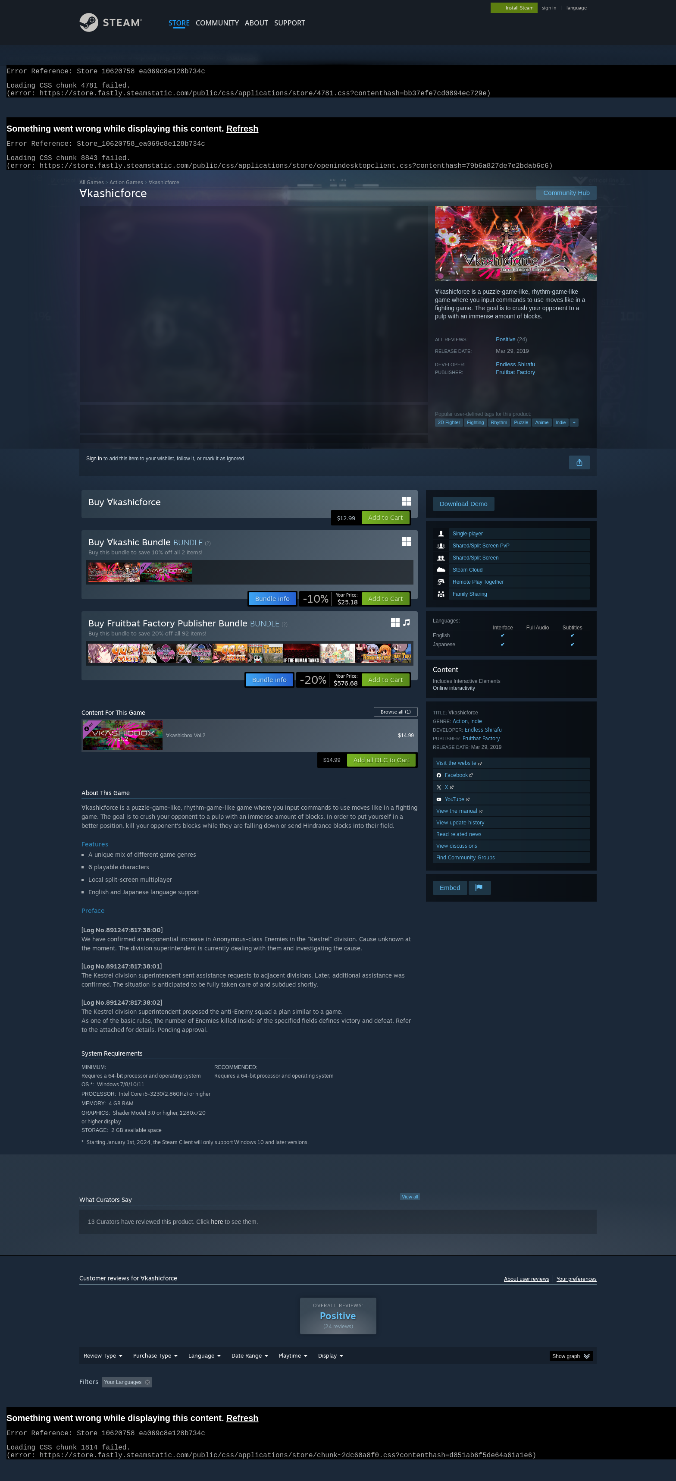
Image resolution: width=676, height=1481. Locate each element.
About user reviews (526, 1289)
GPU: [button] (484, 1399)
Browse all (396, 722)
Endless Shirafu (515, 374)
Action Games (126, 192)
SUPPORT (289, 23)
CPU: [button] (455, 1399)
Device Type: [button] (521, 1399)
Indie (561, 432)
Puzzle (521, 432)
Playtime (290, 1371)
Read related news (459, 844)
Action (460, 731)
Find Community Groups (465, 868)
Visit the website (459, 773)
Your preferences (577, 1289)
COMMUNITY (217, 23)
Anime (541, 432)
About (256, 23)
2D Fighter (449, 432)
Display (327, 1371)
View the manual (460, 821)
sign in (549, 8)
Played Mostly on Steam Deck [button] (338, 1399)
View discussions (456, 856)
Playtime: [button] (276, 1399)
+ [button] (574, 432)
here (217, 1232)
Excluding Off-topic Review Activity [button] (210, 1399)
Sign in (94, 469)
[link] (330, 609)
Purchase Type (152, 1371)
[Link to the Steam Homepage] (117, 29)
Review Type (100, 1371)
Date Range (247, 1371)
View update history (460, 833)
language (576, 8)
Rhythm (499, 432)
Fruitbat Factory (515, 382)
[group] (338, 1399)
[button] (385, 528)
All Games (91, 192)
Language (201, 1371)
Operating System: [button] (410, 1399)
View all (410, 1207)
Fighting (475, 432)
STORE (179, 23)
